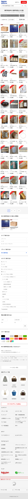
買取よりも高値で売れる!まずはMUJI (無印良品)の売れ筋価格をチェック (14, 351)
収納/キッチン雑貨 (15, 286)
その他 (22, 15)
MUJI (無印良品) (14, 252)
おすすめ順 (11, 19)
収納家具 (14, 294)
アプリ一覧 (17, 489)
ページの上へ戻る (14, 367)
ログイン (17, 2)
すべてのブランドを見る (14, 404)
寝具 (14, 296)
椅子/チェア (14, 291)
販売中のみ (4, 19)
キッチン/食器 (14, 279)
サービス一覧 (4, 489)
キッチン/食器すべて (15, 281)
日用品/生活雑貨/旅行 (14, 304)
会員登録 (24, 2)
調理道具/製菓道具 (15, 284)
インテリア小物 (14, 299)
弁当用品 (15, 289)
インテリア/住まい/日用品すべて (14, 276)
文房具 (14, 301)
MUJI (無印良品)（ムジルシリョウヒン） (10, 15)
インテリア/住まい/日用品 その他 (14, 306)
